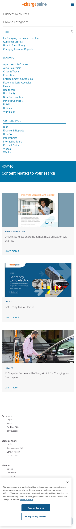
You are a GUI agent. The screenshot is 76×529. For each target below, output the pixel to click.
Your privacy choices (35, 516)
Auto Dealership (12, 68)
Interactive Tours (12, 141)
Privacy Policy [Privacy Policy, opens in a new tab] (26, 499)
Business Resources (16, 14)
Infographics (10, 137)
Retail (6, 104)
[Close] (67, 482)
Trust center (11, 472)
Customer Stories (13, 41)
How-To (7, 134)
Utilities (7, 108)
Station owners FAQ (15, 448)
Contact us (11, 476)
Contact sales (12, 455)
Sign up (10, 423)
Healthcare (9, 89)
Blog (5, 126)
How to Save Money (14, 45)
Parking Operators (13, 100)
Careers (10, 469)
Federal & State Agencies (17, 82)
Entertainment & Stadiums (18, 78)
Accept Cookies (36, 508)
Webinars (8, 152)
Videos (7, 148)
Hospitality (9, 93)
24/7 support (12, 431)
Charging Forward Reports (18, 49)
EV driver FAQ (13, 427)
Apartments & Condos (15, 64)
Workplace (9, 111)
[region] (36, 502)
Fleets (6, 86)
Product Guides (12, 145)
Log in (9, 419)
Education (9, 75)
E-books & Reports (13, 130)
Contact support (13, 452)
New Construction (13, 97)
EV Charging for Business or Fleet (22, 38)
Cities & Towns (11, 71)
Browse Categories (17, 22)
